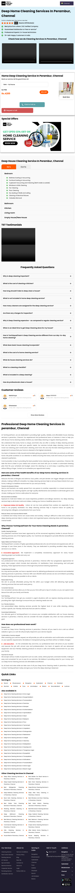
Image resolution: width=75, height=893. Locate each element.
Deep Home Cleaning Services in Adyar (15, 710)
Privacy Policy (20, 849)
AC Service (4, 854)
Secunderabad (55, 680)
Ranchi (6, 677)
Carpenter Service (6, 862)
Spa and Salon (5, 857)
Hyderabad (39, 677)
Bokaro (44, 680)
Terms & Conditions (22, 846)
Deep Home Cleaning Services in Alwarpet (16, 700)
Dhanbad (59, 677)
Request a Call (53, 105)
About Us (19, 860)
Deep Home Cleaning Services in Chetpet (16, 732)
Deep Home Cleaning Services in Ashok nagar (17, 760)
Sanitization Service (7, 868)
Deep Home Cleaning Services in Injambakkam (17, 707)
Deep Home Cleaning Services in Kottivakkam (17, 753)
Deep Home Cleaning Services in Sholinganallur (18, 725)
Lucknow (67, 680)
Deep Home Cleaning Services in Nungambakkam (18, 691)
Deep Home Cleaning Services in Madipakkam (17, 738)
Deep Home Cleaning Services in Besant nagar (17, 763)
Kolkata (15, 680)
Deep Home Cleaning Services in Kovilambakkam (18, 704)
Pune (23, 680)
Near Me (19, 854)
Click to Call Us (30, 104)
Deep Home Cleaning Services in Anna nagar (17, 688)
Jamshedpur (34, 680)
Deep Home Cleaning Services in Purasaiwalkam (18, 757)
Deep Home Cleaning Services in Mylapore (16, 713)
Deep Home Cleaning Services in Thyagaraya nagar (19, 744)
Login (18, 862)
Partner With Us (21, 865)
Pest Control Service (7, 849)
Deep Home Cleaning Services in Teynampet (17, 719)
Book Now (66, 97)
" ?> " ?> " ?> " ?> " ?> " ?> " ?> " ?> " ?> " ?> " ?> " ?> (25, 84)
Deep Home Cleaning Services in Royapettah (17, 747)
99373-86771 (52, 846)
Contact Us (20, 857)
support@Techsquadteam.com (55, 850)
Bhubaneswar (17, 677)
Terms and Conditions (66, 888)
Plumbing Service (6, 865)
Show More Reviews (37, 409)
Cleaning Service (6, 846)
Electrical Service (6, 860)
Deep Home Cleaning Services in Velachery (16, 735)
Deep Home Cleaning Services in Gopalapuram (18, 741)
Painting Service (6, 851)
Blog (18, 851)
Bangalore (28, 677)
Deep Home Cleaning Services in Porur (15, 716)
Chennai (49, 677)
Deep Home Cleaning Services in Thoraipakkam (18, 750)
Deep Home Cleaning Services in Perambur (16, 697)
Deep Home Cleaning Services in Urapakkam (17, 722)
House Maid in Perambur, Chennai (14, 830)
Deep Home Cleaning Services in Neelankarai (17, 728)
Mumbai (6, 680)
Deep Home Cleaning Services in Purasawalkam (18, 694)
